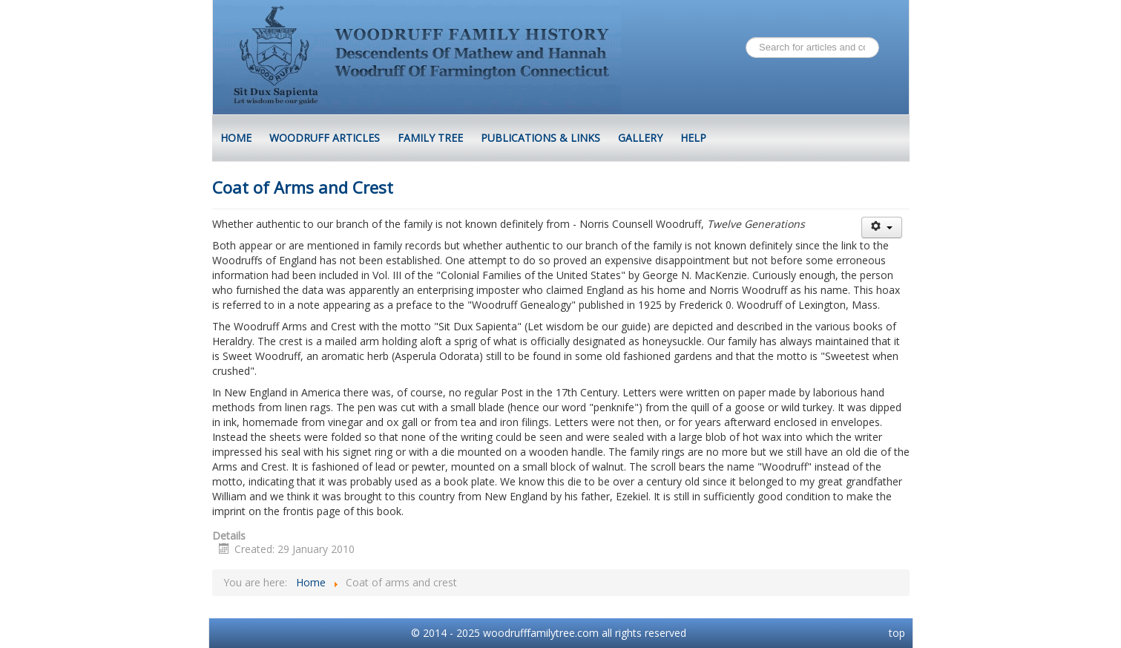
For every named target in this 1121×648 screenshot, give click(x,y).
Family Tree (430, 138)
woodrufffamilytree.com (541, 633)
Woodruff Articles (324, 138)
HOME (236, 138)
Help (693, 138)
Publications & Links (540, 138)
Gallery (640, 138)
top (897, 633)
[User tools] (881, 227)
